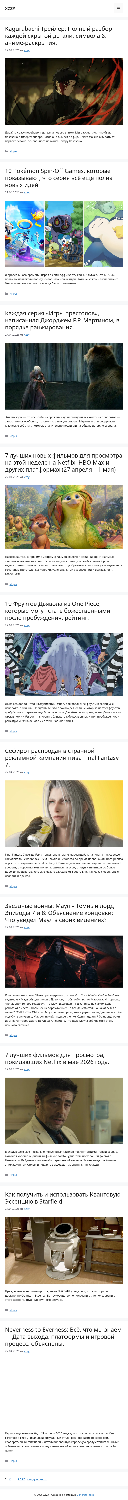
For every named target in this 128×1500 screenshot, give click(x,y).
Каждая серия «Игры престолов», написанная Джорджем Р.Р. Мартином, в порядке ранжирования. (62, 320)
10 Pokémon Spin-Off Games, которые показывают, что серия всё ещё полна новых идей (59, 178)
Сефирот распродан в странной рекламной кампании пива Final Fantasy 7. (62, 758)
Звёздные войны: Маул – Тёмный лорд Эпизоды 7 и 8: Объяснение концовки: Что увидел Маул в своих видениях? (59, 913)
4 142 (22, 1479)
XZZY (10, 8)
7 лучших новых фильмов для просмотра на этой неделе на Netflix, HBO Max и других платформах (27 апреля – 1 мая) (63, 462)
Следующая (37, 1479)
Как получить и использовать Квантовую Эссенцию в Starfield (62, 1197)
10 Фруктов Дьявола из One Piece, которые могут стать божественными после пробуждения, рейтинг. (57, 611)
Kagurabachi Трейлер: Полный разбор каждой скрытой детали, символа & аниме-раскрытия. (58, 36)
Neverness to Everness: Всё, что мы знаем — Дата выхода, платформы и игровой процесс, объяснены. (63, 1336)
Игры (13, 151)
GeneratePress (85, 1494)
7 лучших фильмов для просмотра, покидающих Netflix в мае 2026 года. (57, 1058)
